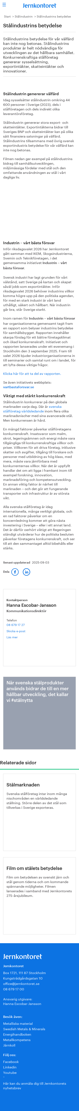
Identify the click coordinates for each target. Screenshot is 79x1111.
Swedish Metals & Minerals (24, 1028)
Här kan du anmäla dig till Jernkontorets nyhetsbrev (34, 1085)
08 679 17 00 (13, 988)
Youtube (10, 1072)
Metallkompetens (17, 1039)
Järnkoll (9, 1044)
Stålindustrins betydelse (54, 16)
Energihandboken (17, 1033)
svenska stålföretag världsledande (32, 408)
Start (7, 16)
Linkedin (10, 1066)
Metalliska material (18, 1023)
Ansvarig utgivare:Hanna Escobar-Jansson (22, 1001)
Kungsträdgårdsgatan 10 (23, 977)
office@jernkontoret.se (21, 983)
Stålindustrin (24, 16)
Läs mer (18, 637)
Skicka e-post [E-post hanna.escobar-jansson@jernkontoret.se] (15, 630)
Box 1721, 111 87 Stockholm (24, 972)
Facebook (11, 1061)
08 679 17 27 (15, 624)
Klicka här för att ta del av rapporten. (32, 373)
